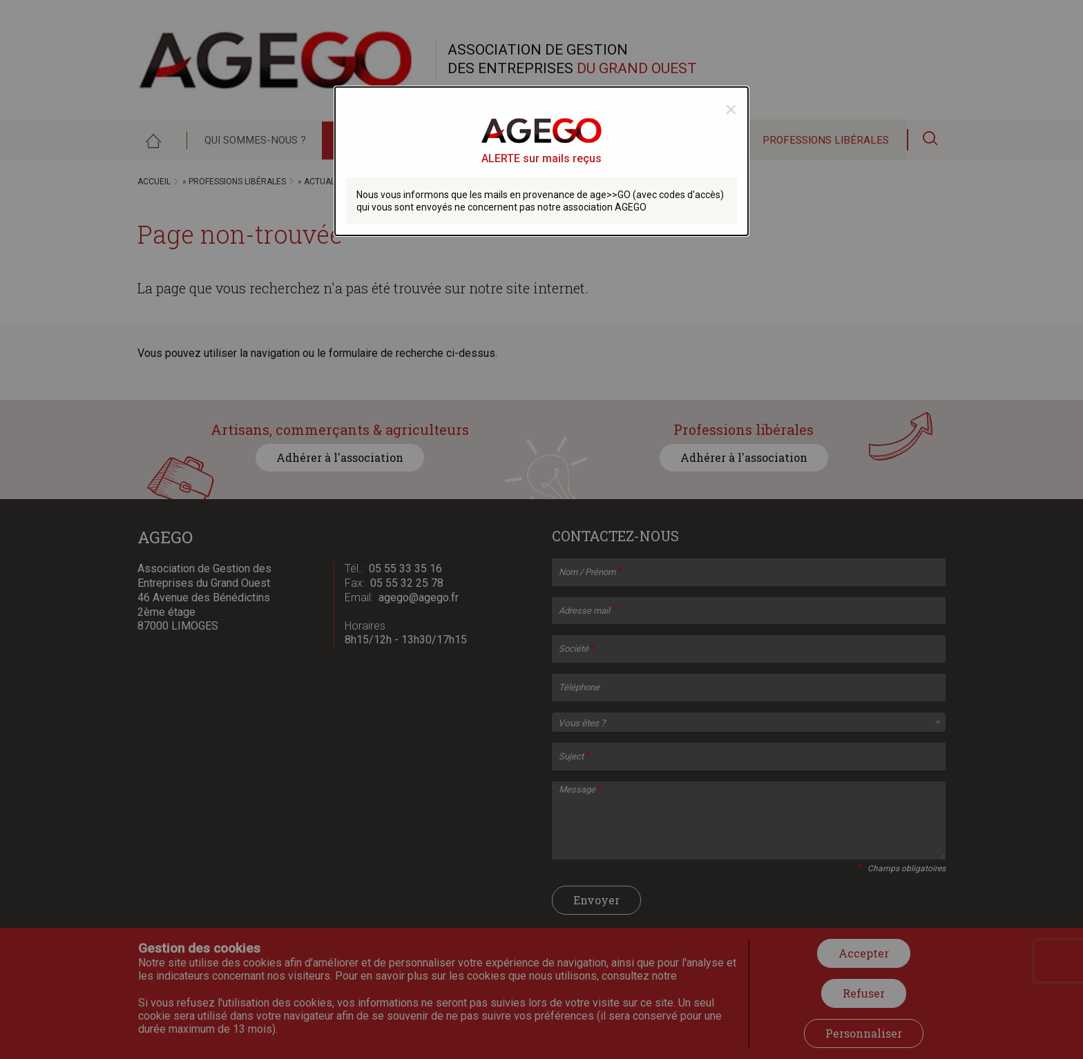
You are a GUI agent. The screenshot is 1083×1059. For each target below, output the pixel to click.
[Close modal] (731, 109)
